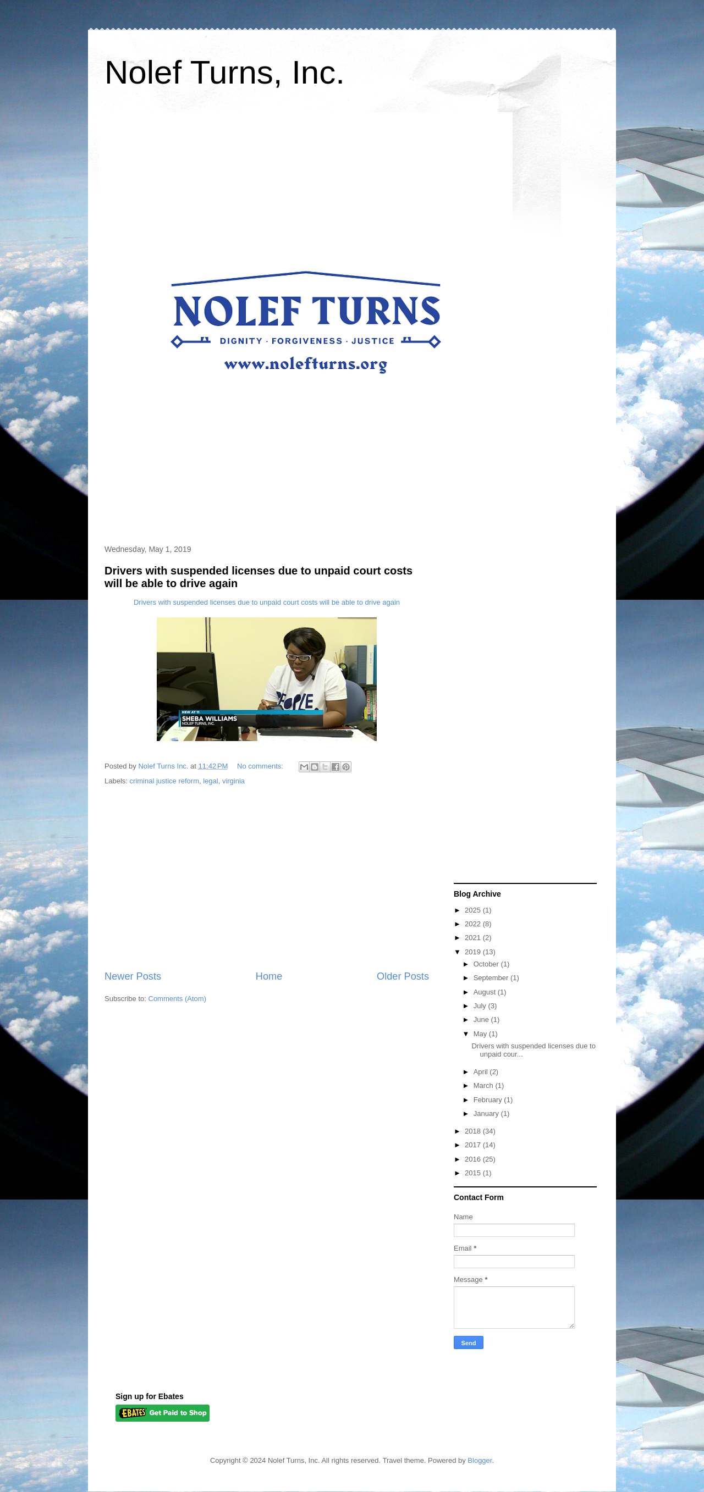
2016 (474, 1159)
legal (210, 781)
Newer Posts (133, 976)
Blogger (480, 1460)
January (487, 1113)
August (486, 992)
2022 (474, 924)
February (489, 1100)
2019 (474, 952)
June (482, 1019)
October (487, 964)
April (482, 1072)
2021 (474, 937)
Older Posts (403, 976)
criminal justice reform (164, 781)
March (485, 1085)
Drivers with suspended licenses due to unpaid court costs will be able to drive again (267, 602)
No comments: (261, 766)
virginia (233, 781)
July (481, 1006)
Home (269, 976)
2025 (474, 910)
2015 (474, 1173)
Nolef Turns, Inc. (225, 72)
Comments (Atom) (177, 998)
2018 (474, 1131)
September (492, 978)
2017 (474, 1145)
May (481, 1034)
